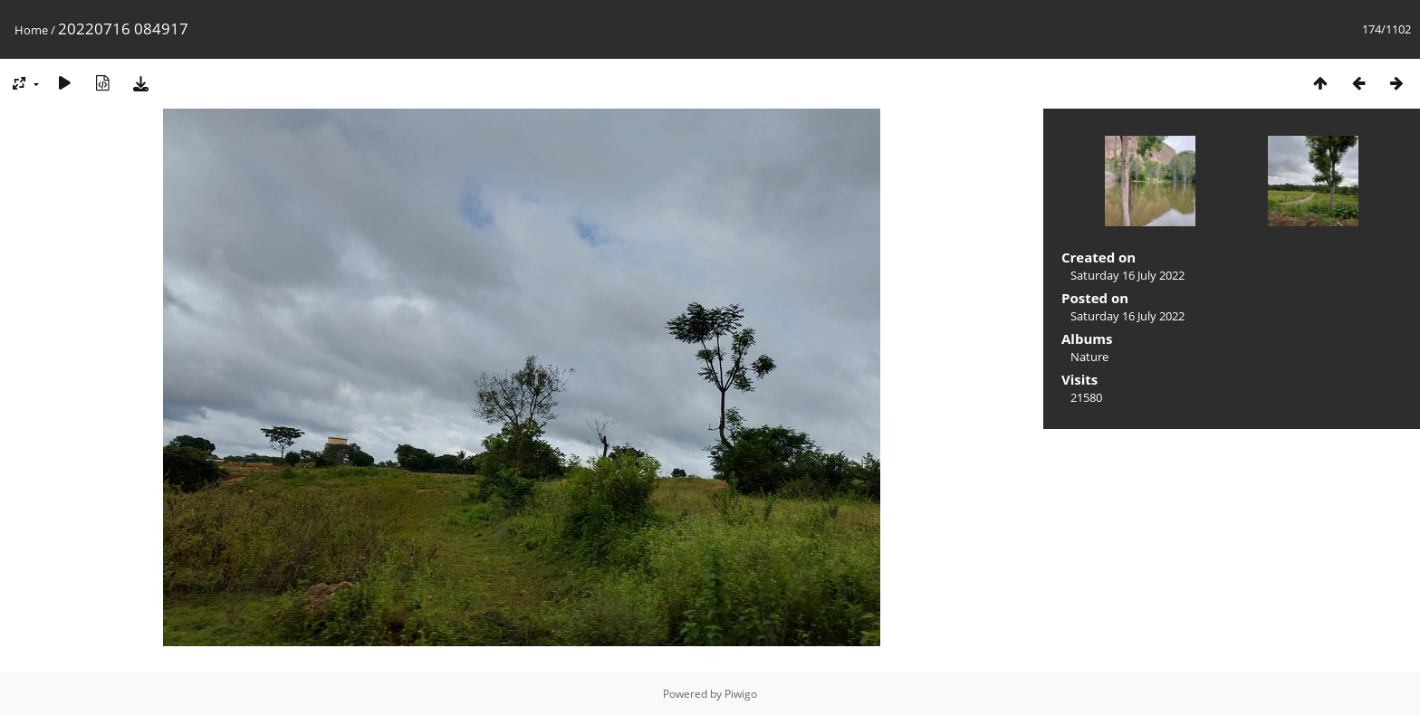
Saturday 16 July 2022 (1127, 275)
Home (31, 30)
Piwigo (740, 693)
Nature (1089, 356)
